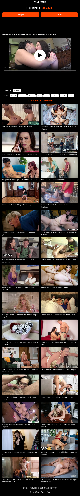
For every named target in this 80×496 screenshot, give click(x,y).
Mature (16, 91)
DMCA (25, 488)
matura (54, 96)
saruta (63, 96)
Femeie (31, 96)
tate (71, 96)
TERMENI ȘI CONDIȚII (39, 488)
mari (46, 96)
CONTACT (53, 488)
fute (39, 96)
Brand (40, 8)
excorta (22, 96)
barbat (13, 96)
